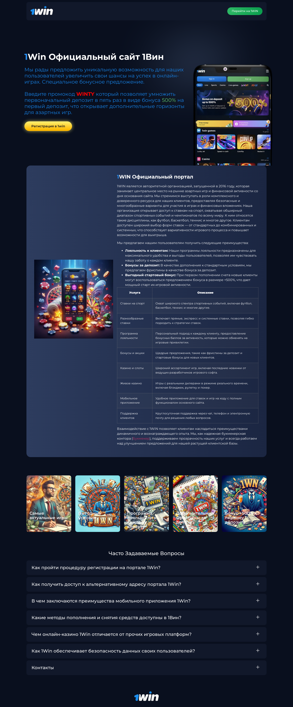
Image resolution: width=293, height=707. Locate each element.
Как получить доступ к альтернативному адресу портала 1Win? (106, 584)
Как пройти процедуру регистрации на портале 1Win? (96, 567)
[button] (146, 567)
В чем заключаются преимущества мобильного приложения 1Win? (111, 601)
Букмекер (141, 439)
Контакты (43, 667)
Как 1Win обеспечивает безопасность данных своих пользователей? (113, 651)
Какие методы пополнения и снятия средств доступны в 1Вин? (106, 617)
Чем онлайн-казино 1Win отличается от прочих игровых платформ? (112, 634)
